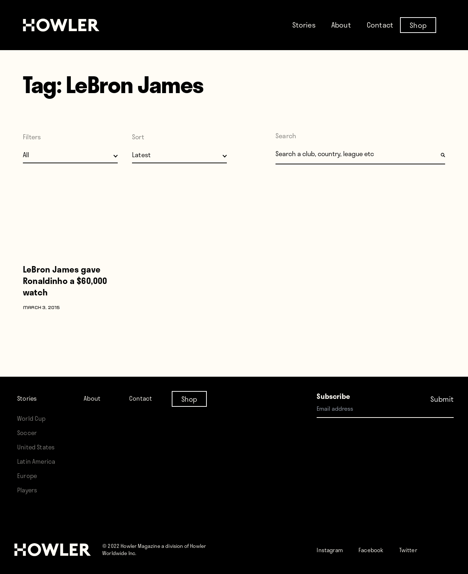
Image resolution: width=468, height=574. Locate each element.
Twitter (422, 549)
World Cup (33, 418)
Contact (380, 24)
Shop (418, 24)
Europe (28, 475)
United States (38, 447)
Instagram (333, 549)
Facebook (380, 549)
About (341, 24)
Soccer (28, 432)
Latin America (38, 461)
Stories (304, 24)
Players (28, 489)
